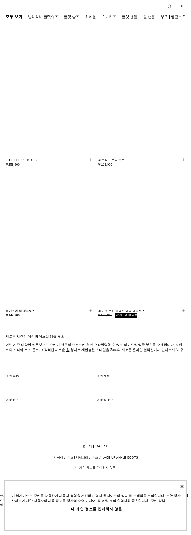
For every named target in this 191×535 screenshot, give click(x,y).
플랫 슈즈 (71, 17)
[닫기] (182, 486)
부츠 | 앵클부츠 (173, 17)
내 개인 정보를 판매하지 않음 (95, 467)
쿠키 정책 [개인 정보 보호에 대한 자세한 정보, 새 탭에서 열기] (158, 501)
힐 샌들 (149, 17)
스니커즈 (109, 17)
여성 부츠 (12, 376)
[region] (95, 505)
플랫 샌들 (130, 17)
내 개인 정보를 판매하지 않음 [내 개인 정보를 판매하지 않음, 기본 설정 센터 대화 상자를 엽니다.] (96, 509)
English (101, 446)
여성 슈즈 (12, 400)
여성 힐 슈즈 (105, 400)
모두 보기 (14, 17)
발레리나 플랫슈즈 (43, 17)
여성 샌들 (103, 376)
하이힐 (90, 17)
